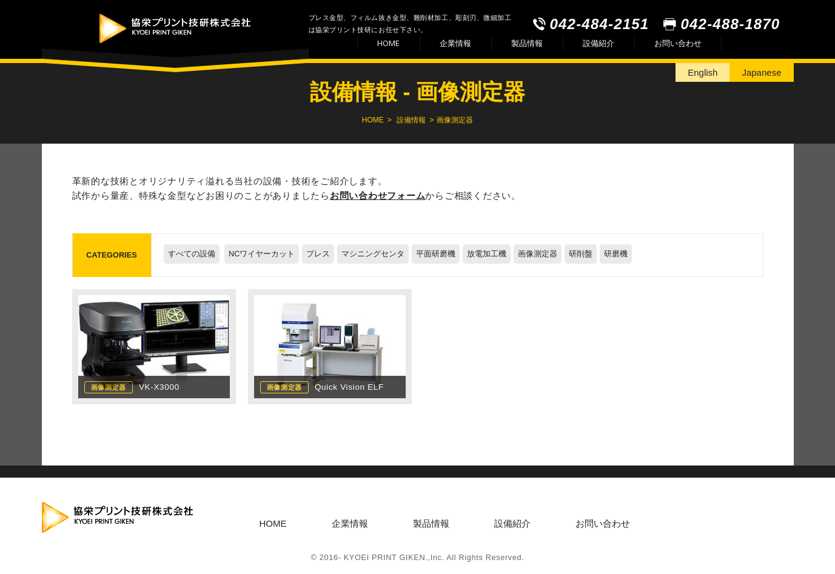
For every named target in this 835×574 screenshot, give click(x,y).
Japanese (761, 72)
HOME (388, 43)
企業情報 (455, 43)
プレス (318, 253)
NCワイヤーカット (262, 253)
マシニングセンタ (372, 253)
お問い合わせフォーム (378, 195)
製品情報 (527, 43)
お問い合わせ (678, 43)
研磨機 (616, 253)
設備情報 (411, 120)
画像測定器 (537, 253)
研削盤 (580, 253)
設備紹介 (598, 43)
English (702, 72)
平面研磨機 (435, 253)
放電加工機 (486, 253)
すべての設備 (191, 253)
